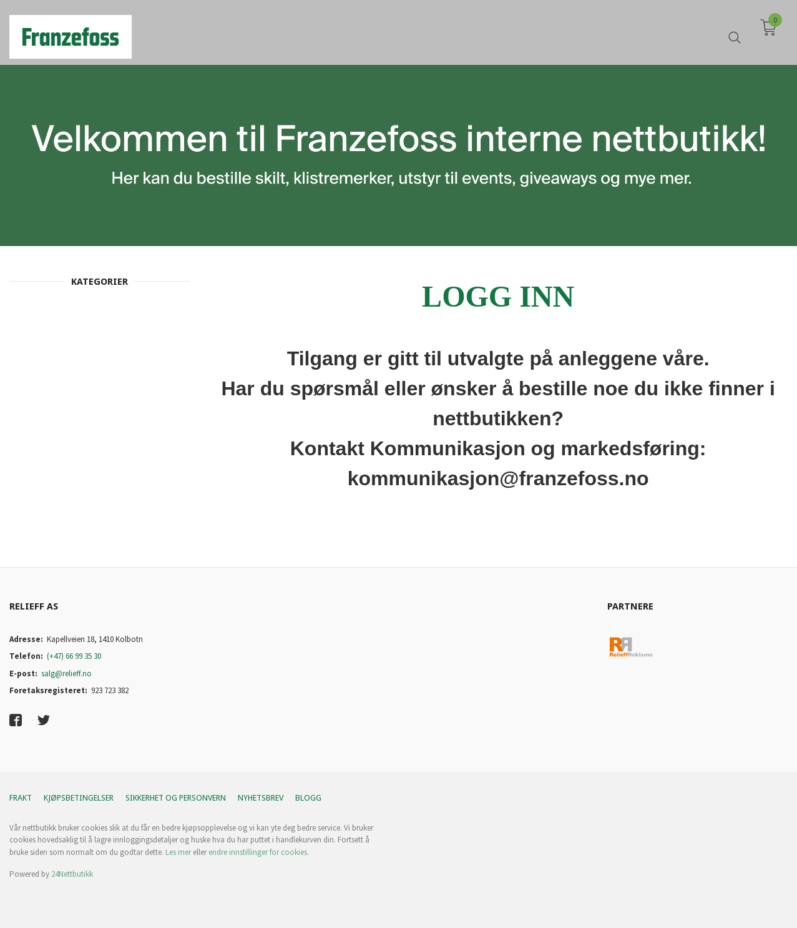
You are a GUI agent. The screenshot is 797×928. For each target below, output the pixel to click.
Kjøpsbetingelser (79, 797)
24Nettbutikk (72, 874)
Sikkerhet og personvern (175, 797)
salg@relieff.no (66, 673)
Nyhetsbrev (260, 797)
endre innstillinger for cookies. (258, 852)
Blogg (308, 797)
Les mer (178, 852)
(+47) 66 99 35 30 (74, 656)
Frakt (20, 797)
